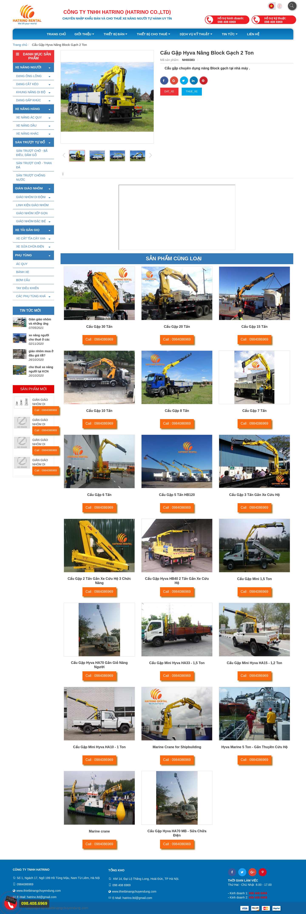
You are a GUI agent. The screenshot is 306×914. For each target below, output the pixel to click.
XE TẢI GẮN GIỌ (27, 230)
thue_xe (192, 91)
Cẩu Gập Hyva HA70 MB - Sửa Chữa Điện (176, 833)
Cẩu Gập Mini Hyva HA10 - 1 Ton (99, 747)
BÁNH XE (22, 272)
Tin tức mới (30, 310)
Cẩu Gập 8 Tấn (177, 411)
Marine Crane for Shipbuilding (177, 747)
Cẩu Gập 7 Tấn (254, 411)
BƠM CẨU (23, 280)
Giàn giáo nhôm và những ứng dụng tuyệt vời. (40, 324)
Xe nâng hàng (27, 109)
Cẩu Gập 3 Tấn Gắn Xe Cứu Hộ (254, 495)
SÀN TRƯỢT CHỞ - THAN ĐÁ (34, 165)
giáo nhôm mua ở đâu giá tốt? (41, 353)
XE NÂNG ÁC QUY (29, 117)
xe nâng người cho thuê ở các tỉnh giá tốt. (39, 339)
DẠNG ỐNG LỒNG (29, 76)
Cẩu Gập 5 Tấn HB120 (177, 495)
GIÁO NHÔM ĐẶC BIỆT (32, 221)
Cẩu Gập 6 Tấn (99, 495)
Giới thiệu (84, 34)
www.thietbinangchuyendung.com (38, 890)
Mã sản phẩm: (170, 60)
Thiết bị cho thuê (154, 34)
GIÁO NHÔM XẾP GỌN (32, 213)
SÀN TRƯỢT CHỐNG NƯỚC (30, 177)
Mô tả (66, 174)
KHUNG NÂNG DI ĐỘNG (33, 92)
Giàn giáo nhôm (29, 188)
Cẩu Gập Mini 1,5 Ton (254, 579)
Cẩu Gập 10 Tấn (99, 411)
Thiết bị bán (116, 34)
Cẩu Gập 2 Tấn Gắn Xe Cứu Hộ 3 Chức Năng (99, 581)
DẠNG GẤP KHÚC (28, 100)
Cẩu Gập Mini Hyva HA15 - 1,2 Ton (254, 663)
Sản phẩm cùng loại (173, 258)
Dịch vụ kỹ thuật (196, 34)
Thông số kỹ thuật (102, 174)
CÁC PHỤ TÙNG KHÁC (32, 296)
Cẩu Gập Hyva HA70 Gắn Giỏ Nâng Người (99, 665)
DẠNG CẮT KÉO (27, 84)
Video (137, 174)
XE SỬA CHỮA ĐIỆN (30, 246)
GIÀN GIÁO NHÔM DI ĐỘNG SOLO (41, 404)
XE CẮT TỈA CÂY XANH (32, 238)
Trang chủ (56, 34)
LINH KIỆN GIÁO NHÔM (32, 205)
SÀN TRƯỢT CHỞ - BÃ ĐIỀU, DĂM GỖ (32, 153)
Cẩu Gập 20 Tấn (177, 326)
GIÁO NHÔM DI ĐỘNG (31, 197)
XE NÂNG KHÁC (27, 133)
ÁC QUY (22, 264)
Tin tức (230, 34)
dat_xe (169, 91)
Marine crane (99, 831)
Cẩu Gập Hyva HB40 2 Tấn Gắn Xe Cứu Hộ (177, 581)
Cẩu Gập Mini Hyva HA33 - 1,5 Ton (177, 663)
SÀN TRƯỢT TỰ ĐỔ (30, 142)
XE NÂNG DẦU (26, 125)
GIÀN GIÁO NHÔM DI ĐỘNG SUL (40, 464)
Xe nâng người (28, 67)
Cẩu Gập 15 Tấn (254, 326)
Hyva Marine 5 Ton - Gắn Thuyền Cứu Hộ (254, 747)
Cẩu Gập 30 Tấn (99, 326)
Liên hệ (253, 34)
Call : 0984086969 (45, 410)
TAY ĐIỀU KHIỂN (27, 288)
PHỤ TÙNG (23, 255)
